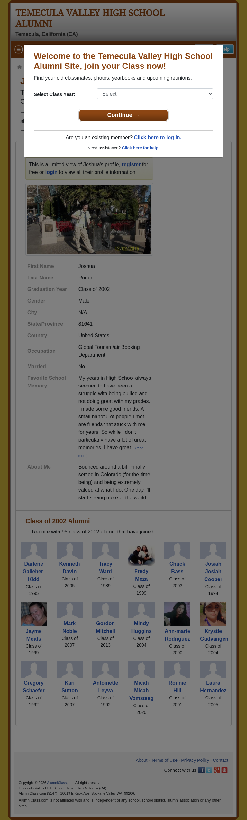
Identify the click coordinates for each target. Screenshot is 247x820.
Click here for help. (141, 147)
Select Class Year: (54, 94)
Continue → (123, 115)
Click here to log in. (157, 137)
